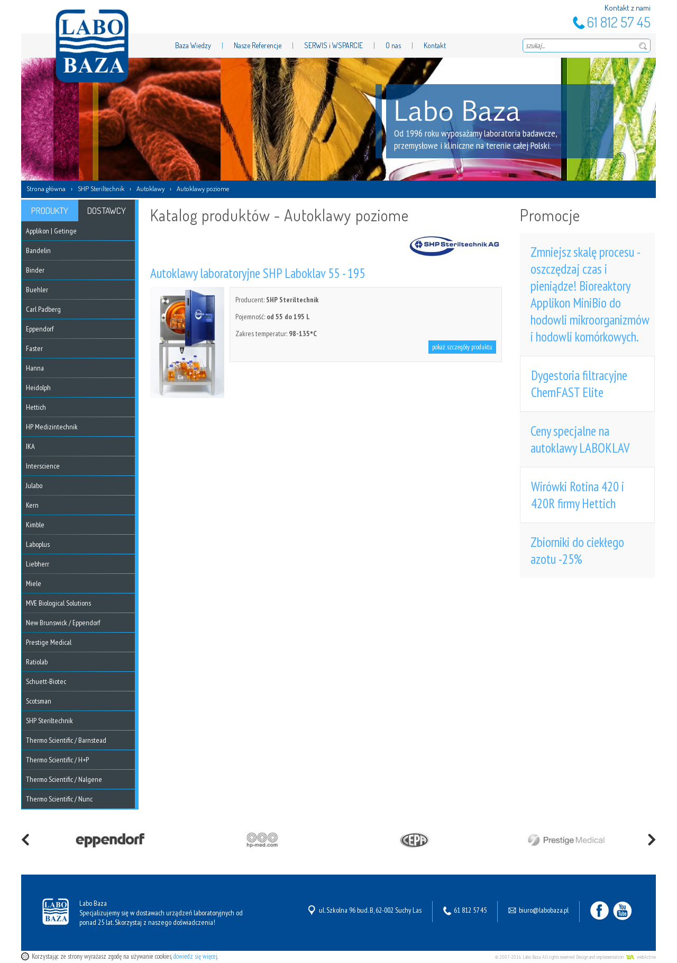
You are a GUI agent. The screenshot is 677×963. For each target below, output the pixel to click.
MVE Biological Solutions (58, 603)
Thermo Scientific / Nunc (59, 799)
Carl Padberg (43, 309)
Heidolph (38, 387)
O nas (393, 45)
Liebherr (37, 564)
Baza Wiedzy (193, 45)
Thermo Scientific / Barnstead (66, 740)
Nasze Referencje (257, 45)
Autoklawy (150, 188)
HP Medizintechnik (52, 426)
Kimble (35, 524)
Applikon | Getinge (51, 231)
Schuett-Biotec (46, 681)
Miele (33, 583)
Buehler (37, 289)
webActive (646, 956)
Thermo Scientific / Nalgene (64, 779)
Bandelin (38, 250)
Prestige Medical (48, 642)
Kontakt (435, 45)
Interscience (43, 466)
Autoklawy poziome (203, 188)
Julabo (34, 485)
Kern (32, 505)
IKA (30, 446)
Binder (35, 270)
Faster (34, 348)
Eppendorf (39, 329)
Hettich (36, 407)
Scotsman (38, 701)
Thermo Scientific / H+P (57, 759)
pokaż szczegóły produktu (462, 347)
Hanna (35, 368)
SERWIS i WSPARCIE (333, 45)
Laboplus (38, 544)
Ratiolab (37, 662)
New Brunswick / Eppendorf (63, 622)
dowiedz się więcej (195, 956)
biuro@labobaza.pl (544, 910)
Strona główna (46, 188)
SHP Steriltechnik (101, 188)
